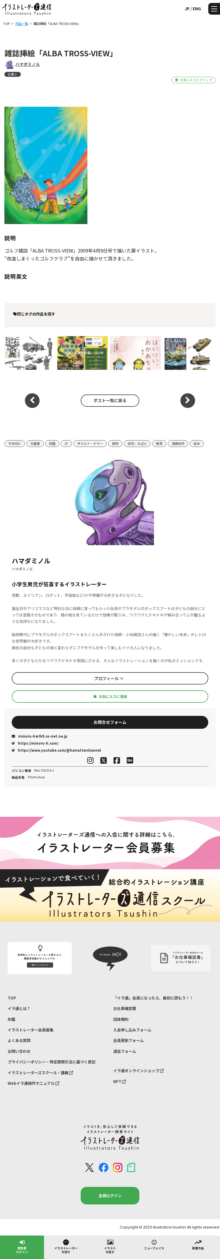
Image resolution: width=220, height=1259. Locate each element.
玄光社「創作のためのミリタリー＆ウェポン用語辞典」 (28, 353)
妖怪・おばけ (137, 443)
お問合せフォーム (110, 722)
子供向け (14, 443)
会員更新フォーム (128, 1040)
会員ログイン (110, 1195)
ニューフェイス (154, 1244)
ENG (197, 8)
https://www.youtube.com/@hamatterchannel (56, 750)
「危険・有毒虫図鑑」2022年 (82, 352)
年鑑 (11, 1019)
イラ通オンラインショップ (138, 1070)
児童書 (35, 443)
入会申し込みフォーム (132, 1030)
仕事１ (12, 74)
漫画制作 (178, 443)
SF (66, 443)
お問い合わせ (19, 1051)
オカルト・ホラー (90, 443)
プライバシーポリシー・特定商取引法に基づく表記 (51, 1062)
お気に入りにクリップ (193, 80)
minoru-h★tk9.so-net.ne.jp (39, 736)
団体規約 (120, 1019)
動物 (115, 443)
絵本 (197, 443)
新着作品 (198, 1244)
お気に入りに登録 (110, 696)
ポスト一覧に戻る (110, 400)
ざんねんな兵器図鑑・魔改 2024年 (188, 352)
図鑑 (52, 443)
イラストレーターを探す (66, 1246)
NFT (119, 1081)
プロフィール (109, 678)
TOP (12, 998)
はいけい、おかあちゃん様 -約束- (135, 352)
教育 (159, 443)
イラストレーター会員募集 (30, 1030)
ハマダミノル (27, 64)
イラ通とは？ (19, 1008)
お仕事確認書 (124, 1008)
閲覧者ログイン (22, 1246)
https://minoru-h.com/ (35, 743)
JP (187, 8)
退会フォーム (124, 1051)
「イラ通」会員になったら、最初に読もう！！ (153, 998)
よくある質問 (19, 1040)
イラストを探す (110, 1246)
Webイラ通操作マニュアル (33, 1083)
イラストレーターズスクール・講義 (40, 1072)
